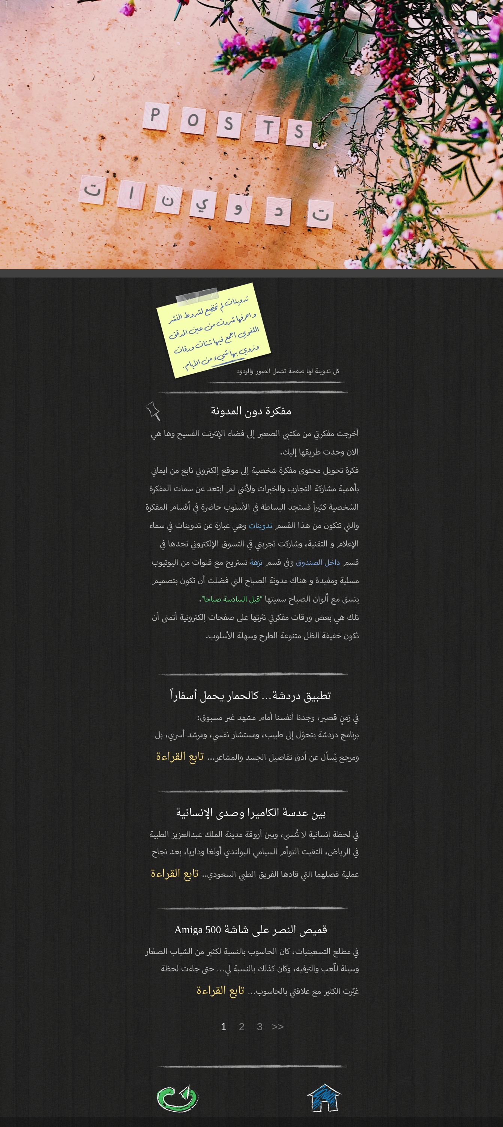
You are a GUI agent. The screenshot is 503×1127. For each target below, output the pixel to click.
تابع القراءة (181, 757)
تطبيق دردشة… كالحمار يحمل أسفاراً (251, 696)
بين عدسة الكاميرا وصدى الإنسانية (251, 813)
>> (278, 1026)
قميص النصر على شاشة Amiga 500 (250, 930)
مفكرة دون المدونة (250, 412)
